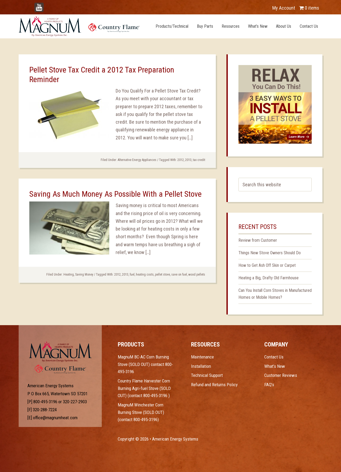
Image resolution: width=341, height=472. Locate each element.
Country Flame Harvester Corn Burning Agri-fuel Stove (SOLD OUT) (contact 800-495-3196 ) (144, 388)
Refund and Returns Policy (214, 384)
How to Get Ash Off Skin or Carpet (267, 265)
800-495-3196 (45, 401)
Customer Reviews (280, 375)
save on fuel (179, 274)
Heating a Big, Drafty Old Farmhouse (268, 277)
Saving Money (84, 274)
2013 (188, 160)
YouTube (47, 5)
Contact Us (273, 357)
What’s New (274, 366)
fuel (132, 274)
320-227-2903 (75, 401)
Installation (201, 366)
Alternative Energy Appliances (137, 160)
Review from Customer (257, 240)
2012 (180, 160)
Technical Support (207, 375)
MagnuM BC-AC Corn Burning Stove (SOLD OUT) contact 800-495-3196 (145, 364)
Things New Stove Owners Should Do (269, 252)
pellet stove (162, 274)
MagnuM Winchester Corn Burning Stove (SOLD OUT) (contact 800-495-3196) (141, 412)
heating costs (145, 274)
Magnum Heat (79, 26)
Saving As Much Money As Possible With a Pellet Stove (115, 194)
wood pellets (196, 274)
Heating (68, 274)
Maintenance (202, 357)
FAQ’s (269, 384)
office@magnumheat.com (55, 417)
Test (60, 351)
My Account (283, 8)
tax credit (199, 160)
